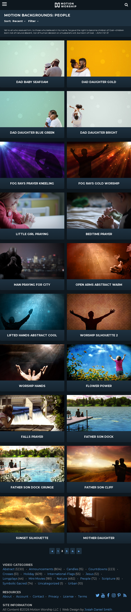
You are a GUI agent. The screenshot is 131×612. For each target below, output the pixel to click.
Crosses (8, 574)
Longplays (10, 578)
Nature (62, 578)
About (7, 596)
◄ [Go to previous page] (52, 551)
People (85, 578)
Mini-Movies (37, 578)
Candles (72, 569)
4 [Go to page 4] (73, 551)
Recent (19, 21)
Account (22, 596)
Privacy (53, 596)
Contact (38, 596)
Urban (72, 583)
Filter (33, 21)
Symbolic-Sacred (15, 583)
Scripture (108, 578)
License (68, 596)
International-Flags (61, 574)
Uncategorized (48, 583)
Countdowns (97, 569)
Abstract (9, 569)
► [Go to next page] (79, 551)
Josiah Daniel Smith (98, 609)
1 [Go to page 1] (58, 551)
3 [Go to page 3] (67, 551)
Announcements (41, 569)
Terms (82, 596)
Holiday (29, 574)
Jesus (89, 574)
